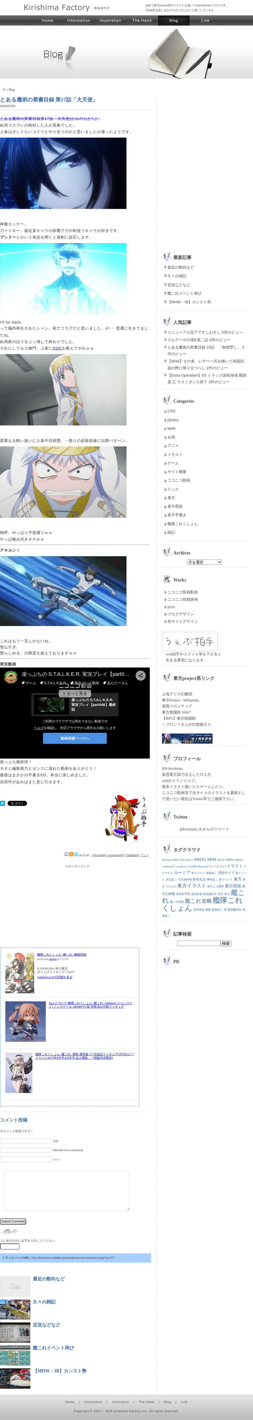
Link (184, 1402)
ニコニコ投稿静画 (182, 599)
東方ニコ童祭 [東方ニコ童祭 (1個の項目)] (215, 886)
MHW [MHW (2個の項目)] (230, 860)
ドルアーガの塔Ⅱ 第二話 (187, 340)
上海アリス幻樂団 (177, 694)
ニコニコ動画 (178, 480)
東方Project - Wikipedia (180, 700)
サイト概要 (176, 471)
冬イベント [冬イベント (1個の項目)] (198, 873)
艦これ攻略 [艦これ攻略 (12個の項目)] (198, 901)
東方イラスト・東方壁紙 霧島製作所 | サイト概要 (79, 20)
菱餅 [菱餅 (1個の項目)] (208, 909)
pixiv (171, 607)
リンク (173, 489)
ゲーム (173, 463)
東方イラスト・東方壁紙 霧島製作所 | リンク (205, 20)
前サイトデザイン (182, 621)
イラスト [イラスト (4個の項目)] (235, 866)
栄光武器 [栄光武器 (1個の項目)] (196, 894)
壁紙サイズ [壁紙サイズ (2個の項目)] (226, 873)
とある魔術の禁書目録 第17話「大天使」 (49, 100)
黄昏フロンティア (177, 706)
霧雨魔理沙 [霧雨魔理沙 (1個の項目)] (235, 909)
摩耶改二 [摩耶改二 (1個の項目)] (212, 879)
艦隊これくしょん (182, 524)
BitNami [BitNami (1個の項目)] (166, 859)
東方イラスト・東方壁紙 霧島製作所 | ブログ (174, 20)
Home (70, 1402)
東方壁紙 (175, 506)
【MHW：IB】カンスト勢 (60, 1370)
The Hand (146, 1402)
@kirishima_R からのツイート (204, 829)
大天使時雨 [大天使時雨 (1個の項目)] (185, 879)
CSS (171, 411)
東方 (171, 498)
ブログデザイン (180, 614)
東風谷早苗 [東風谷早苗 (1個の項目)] (183, 894)
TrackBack (132, 855)
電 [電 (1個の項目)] (225, 909)
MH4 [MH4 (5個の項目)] (211, 859)
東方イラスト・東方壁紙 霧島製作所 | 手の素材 (142, 20)
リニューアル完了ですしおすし (194, 332)
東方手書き (176, 515)
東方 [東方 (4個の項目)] (238, 879)
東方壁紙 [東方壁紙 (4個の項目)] (233, 886)
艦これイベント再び (53, 1347)
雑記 (171, 532)
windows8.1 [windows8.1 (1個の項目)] (168, 866)
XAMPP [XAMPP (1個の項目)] (192, 866)
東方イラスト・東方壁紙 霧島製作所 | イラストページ (110, 20)
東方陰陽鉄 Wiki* (176, 712)
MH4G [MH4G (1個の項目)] (221, 859)
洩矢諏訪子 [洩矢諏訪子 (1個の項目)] (210, 894)
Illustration (120, 1402)
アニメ (144, 855)
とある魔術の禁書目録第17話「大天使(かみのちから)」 (50, 118)
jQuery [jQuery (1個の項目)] (189, 859)
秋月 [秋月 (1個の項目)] (227, 894)
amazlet (53, 959)
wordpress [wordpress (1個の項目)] (181, 866)
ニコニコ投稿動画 (182, 592)
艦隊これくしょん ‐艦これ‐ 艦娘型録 (61, 954)
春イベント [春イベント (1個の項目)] (226, 879)
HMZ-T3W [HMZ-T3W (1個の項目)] (178, 859)
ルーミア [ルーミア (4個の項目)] (182, 872)
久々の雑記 (44, 1301)
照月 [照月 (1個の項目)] (220, 894)
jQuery (173, 420)
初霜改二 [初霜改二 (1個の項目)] (211, 873)
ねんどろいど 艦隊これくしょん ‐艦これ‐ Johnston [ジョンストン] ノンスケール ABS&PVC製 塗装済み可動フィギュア (91, 1004)
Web (171, 428)
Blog (167, 1402)
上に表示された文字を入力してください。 (29, 1240)
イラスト (175, 454)
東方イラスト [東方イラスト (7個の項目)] (191, 885)
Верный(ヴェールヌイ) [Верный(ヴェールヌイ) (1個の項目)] (212, 866)
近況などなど (46, 1324)
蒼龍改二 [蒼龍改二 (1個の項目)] (217, 909)
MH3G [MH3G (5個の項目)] (200, 859)
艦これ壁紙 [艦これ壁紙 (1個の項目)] (177, 901)
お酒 (171, 437)
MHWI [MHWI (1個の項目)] (239, 859)
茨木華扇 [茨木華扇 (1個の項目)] (198, 909)
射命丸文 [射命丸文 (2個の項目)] (199, 879)
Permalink (99, 855)
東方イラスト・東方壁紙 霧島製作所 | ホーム (47, 20)
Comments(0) (115, 855)
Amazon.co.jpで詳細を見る (54, 977)
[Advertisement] (77, 904)
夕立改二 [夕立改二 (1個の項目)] (171, 879)
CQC (57, 348)
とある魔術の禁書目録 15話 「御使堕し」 (204, 347)
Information (93, 1402)
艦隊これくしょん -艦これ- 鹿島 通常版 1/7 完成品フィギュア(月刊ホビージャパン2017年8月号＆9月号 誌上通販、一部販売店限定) (84, 1056)
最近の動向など (49, 1278)
